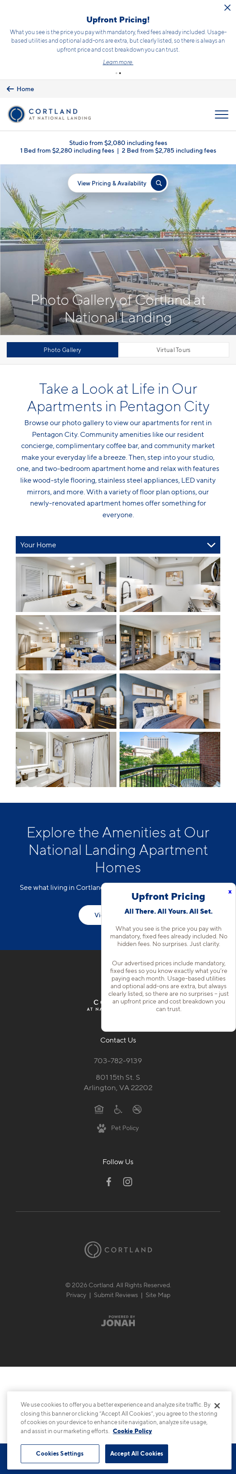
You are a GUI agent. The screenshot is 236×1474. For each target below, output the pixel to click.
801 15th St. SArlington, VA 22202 (118, 1082)
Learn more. (119, 62)
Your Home (38, 545)
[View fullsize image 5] (170, 701)
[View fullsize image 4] (66, 701)
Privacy (76, 1294)
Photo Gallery (62, 349)
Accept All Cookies (136, 1453)
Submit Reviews (116, 1294)
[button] (116, 73)
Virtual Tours (173, 349)
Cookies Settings (60, 1453)
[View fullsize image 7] (170, 759)
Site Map (158, 1294)
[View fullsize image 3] (170, 642)
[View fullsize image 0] (66, 584)
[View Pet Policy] (118, 1127)
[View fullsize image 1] (170, 584)
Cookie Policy (132, 1430)
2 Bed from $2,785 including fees (169, 150)
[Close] (217, 1406)
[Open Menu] (221, 114)
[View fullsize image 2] (66, 642)
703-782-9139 (118, 1060)
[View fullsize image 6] (66, 759)
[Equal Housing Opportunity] (99, 1108)
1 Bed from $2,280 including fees (67, 150)
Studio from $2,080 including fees (118, 142)
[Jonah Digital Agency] (118, 1320)
